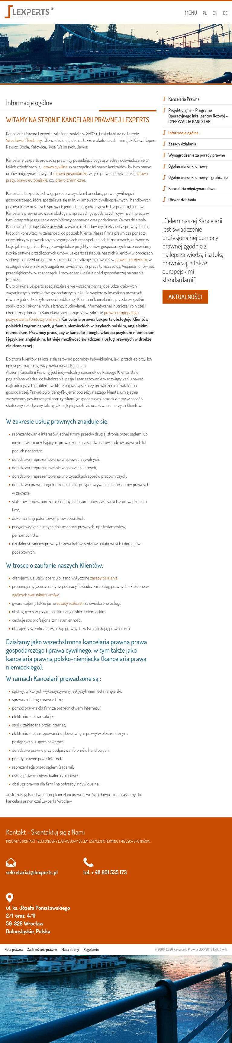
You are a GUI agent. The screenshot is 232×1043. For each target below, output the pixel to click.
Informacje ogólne (184, 132)
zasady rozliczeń (70, 603)
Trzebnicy (34, 140)
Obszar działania (182, 199)
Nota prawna (14, 949)
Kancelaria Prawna (184, 98)
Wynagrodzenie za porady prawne (197, 155)
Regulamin (91, 949)
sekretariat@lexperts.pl (32, 872)
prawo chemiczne (70, 180)
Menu (191, 12)
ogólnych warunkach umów (35, 595)
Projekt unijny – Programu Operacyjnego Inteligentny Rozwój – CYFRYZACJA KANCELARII (198, 116)
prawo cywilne (56, 167)
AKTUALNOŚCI (185, 297)
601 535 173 (114, 872)
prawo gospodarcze (70, 173)
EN (215, 13)
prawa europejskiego (121, 312)
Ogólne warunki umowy (188, 166)
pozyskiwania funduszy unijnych (33, 319)
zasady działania (104, 578)
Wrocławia (15, 140)
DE (225, 13)
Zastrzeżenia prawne (42, 949)
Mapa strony (70, 949)
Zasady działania (182, 143)
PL (205, 13)
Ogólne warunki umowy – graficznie (198, 177)
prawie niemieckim (131, 259)
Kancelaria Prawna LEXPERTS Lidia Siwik (200, 949)
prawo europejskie (32, 180)
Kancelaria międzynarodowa (192, 188)
